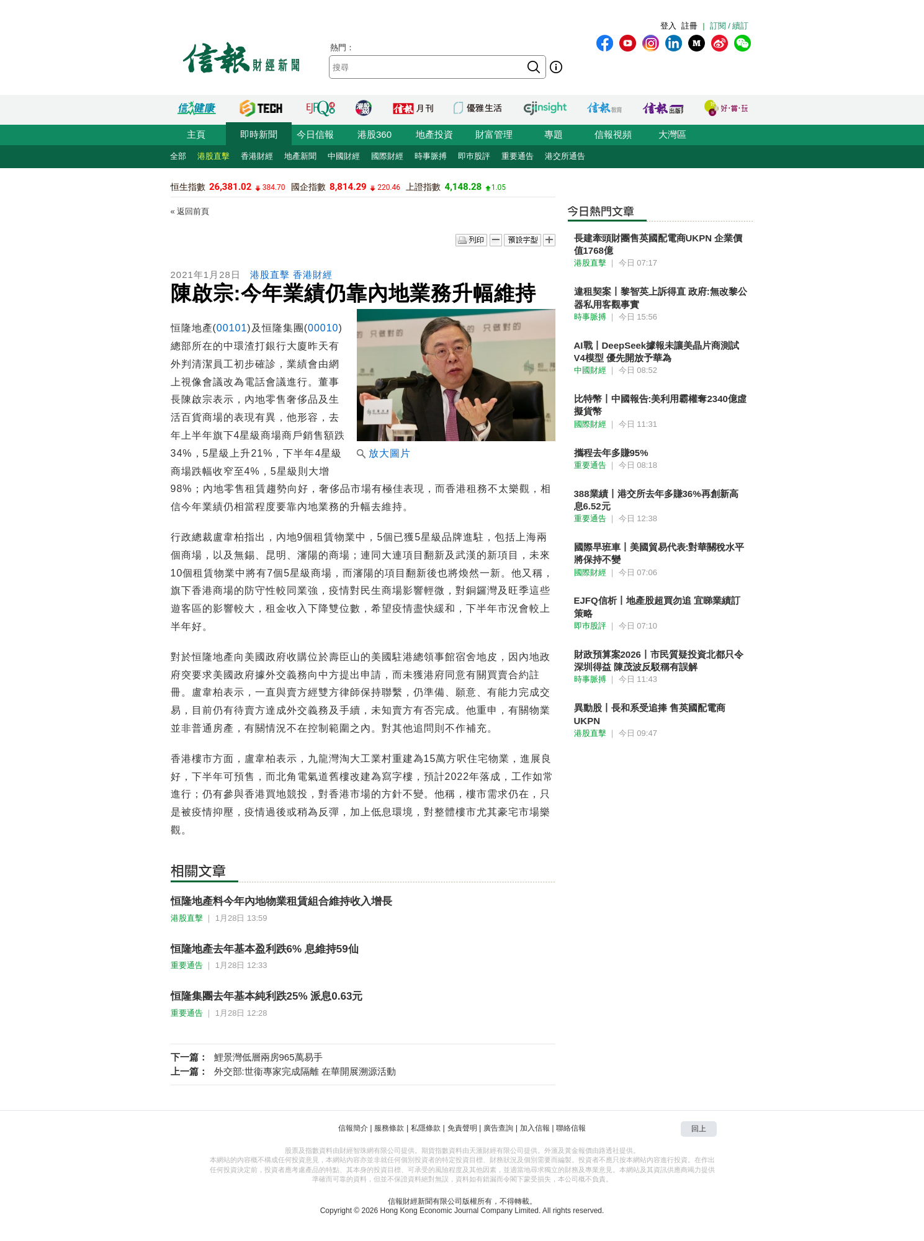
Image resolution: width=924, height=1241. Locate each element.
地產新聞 (300, 156)
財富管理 (494, 134)
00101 (232, 328)
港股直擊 (213, 156)
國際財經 (387, 156)
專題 (553, 134)
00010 (323, 328)
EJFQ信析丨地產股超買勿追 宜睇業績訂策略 (657, 606)
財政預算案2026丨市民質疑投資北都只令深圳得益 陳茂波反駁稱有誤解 (658, 660)
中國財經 (344, 156)
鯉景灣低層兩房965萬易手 (268, 1057)
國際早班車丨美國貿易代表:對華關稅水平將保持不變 (659, 553)
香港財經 (257, 156)
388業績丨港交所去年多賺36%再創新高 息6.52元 (656, 499)
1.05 (498, 187)
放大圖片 (384, 453)
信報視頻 (613, 134)
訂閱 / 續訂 (729, 25)
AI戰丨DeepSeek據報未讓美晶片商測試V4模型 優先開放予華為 (657, 351)
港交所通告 (565, 156)
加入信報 (535, 1128)
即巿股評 (474, 156)
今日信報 (315, 134)
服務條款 (389, 1128)
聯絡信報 (571, 1128)
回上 (698, 1128)
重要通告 (517, 156)
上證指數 (423, 187)
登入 (668, 25)
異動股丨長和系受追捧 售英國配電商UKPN (649, 713)
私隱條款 (426, 1128)
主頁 (196, 134)
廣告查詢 (498, 1128)
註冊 (689, 25)
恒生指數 (188, 187)
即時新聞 (258, 134)
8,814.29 (348, 186)
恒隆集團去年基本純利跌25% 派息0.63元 (267, 996)
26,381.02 (230, 186)
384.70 (273, 187)
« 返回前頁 (190, 211)
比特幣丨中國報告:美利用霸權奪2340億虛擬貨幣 (660, 404)
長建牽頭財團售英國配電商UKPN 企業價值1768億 (658, 244)
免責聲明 (462, 1128)
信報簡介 (353, 1128)
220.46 (388, 187)
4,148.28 (463, 186)
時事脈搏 (431, 156)
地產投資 (434, 134)
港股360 (374, 134)
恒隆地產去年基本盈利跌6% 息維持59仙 (265, 949)
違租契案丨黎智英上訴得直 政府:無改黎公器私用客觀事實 (660, 297)
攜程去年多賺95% (611, 452)
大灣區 (672, 134)
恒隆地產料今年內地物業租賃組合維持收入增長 (281, 901)
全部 (178, 156)
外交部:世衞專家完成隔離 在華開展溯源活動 (305, 1071)
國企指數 (308, 187)
